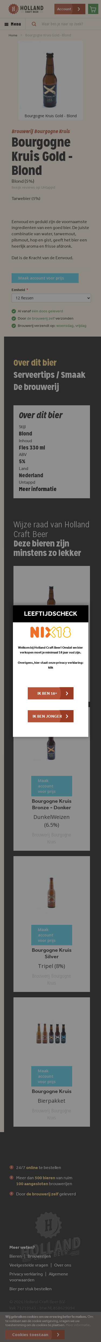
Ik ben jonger (47, 716)
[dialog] (50, 671)
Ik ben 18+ (47, 693)
